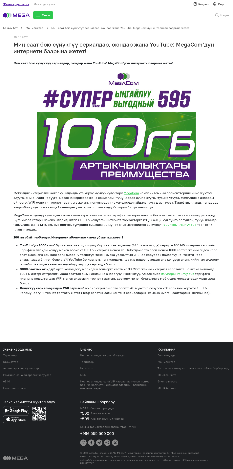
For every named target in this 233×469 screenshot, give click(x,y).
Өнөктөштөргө (167, 381)
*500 (84, 413)
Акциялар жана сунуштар (21, 368)
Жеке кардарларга (16, 4)
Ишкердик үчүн (44, 4)
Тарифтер (10, 355)
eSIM (6, 381)
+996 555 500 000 (97, 433)
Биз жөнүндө (166, 355)
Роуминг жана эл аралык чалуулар (27, 375)
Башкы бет (10, 28)
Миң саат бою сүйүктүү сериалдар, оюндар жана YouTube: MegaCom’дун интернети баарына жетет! (120, 28)
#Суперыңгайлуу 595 (179, 225)
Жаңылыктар (34, 28)
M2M (83, 375)
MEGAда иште (167, 375)
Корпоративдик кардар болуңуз (102, 355)
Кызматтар (10, 361)
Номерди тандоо (14, 388)
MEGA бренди (167, 388)
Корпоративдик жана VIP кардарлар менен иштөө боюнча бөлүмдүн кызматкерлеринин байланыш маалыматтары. (114, 385)
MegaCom (131, 193)
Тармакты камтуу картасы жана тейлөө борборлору (193, 368)
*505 (84, 418)
